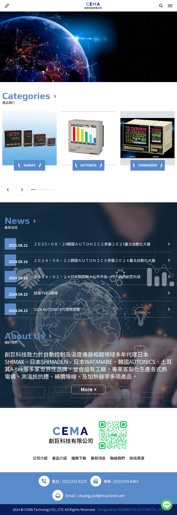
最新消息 (98, 458)
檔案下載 (78, 458)
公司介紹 (40, 458)
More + (89, 389)
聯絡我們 (117, 458)
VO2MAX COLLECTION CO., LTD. (141, 509)
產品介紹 (59, 458)
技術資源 (137, 458)
